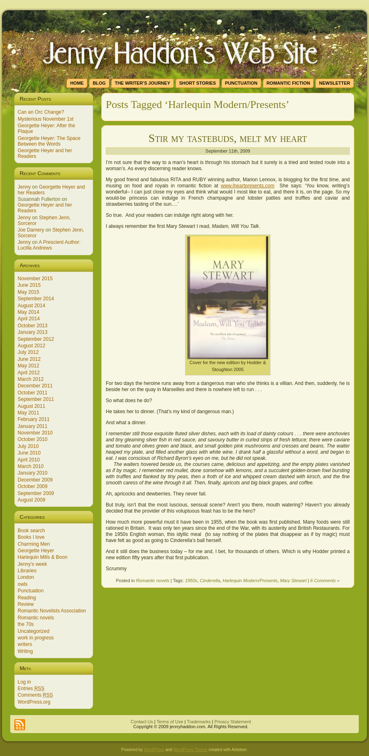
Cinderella (210, 580)
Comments (35, 695)
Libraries (27, 571)
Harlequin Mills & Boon (42, 557)
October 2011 (33, 393)
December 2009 (35, 480)
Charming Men (34, 544)
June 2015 (29, 285)
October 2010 (33, 439)
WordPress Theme (190, 749)
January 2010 (33, 473)
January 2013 (33, 332)
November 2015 (35, 278)
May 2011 (28, 413)
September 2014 (36, 299)
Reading (27, 598)
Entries (31, 688)
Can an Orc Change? (41, 112)
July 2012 (28, 352)
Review (26, 604)
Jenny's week (32, 564)
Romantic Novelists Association (52, 611)
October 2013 (33, 325)
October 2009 (33, 486)
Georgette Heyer (36, 551)
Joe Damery (31, 230)
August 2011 (31, 406)
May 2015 (28, 292)
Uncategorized (33, 631)
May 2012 (28, 366)
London (26, 577)
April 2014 (29, 319)
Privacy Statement (232, 721)
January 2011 (33, 426)
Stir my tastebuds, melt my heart (227, 138)
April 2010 (29, 460)
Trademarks (199, 721)
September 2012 (36, 339)
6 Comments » (325, 580)
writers (25, 644)
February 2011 (34, 419)
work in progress (36, 638)
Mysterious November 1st (45, 119)
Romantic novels (36, 618)
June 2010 (29, 453)
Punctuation (30, 591)
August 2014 (31, 305)
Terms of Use (170, 721)
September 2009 (36, 493)
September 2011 (36, 399)
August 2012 (31, 346)
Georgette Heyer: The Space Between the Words (49, 141)
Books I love (31, 537)
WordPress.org (34, 702)
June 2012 (29, 359)
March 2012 (30, 379)
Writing (25, 651)
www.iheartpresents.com (248, 186)
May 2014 (28, 312)
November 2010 (35, 433)
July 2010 (28, 446)
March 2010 (30, 466)
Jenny (24, 187)
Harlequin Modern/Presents (250, 580)
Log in (24, 682)
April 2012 (29, 373)
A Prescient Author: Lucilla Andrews (49, 245)
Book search (31, 530)
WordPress (154, 749)
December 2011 (35, 386)
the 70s (26, 624)
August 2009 (31, 500)
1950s (191, 580)
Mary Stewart (293, 580)
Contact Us (142, 721)
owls (22, 584)
